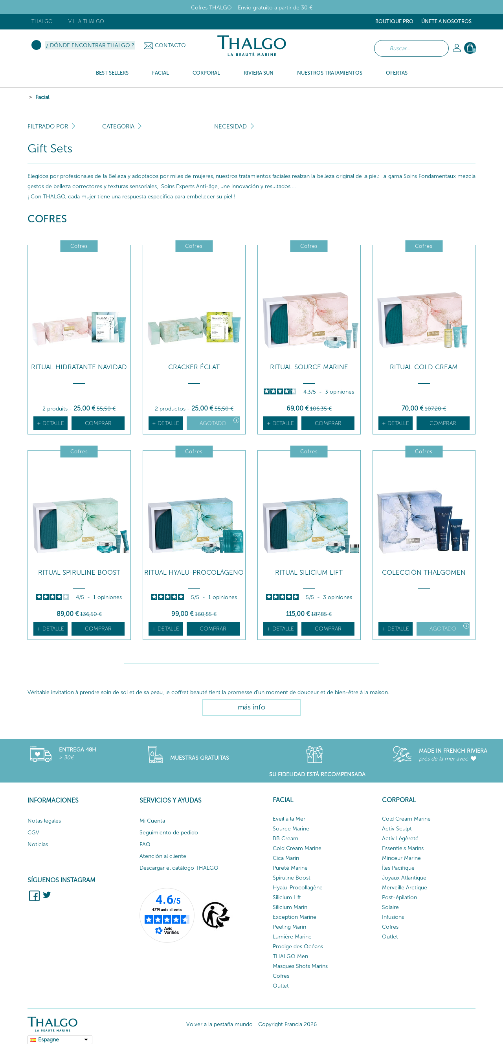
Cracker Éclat (194, 367)
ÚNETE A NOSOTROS (446, 21)
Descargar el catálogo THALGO (179, 868)
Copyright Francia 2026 (287, 1024)
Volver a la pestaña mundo (219, 1024)
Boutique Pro (394, 21)
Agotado (219, 422)
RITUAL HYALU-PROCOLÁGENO (194, 572)
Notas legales (44, 820)
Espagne (48, 1039)
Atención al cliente (163, 856)
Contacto (170, 45)
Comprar (98, 423)
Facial (42, 97)
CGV (33, 832)
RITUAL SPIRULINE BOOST (79, 572)
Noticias (38, 844)
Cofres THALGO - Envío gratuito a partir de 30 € (251, 7)
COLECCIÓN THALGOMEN (424, 572)
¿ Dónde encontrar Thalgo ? (90, 45)
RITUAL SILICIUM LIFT (309, 572)
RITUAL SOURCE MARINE (309, 367)
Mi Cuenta (152, 820)
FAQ (145, 844)
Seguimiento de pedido (169, 832)
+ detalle (50, 423)
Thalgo (42, 21)
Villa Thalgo (86, 21)
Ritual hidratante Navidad (79, 367)
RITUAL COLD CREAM (424, 367)
